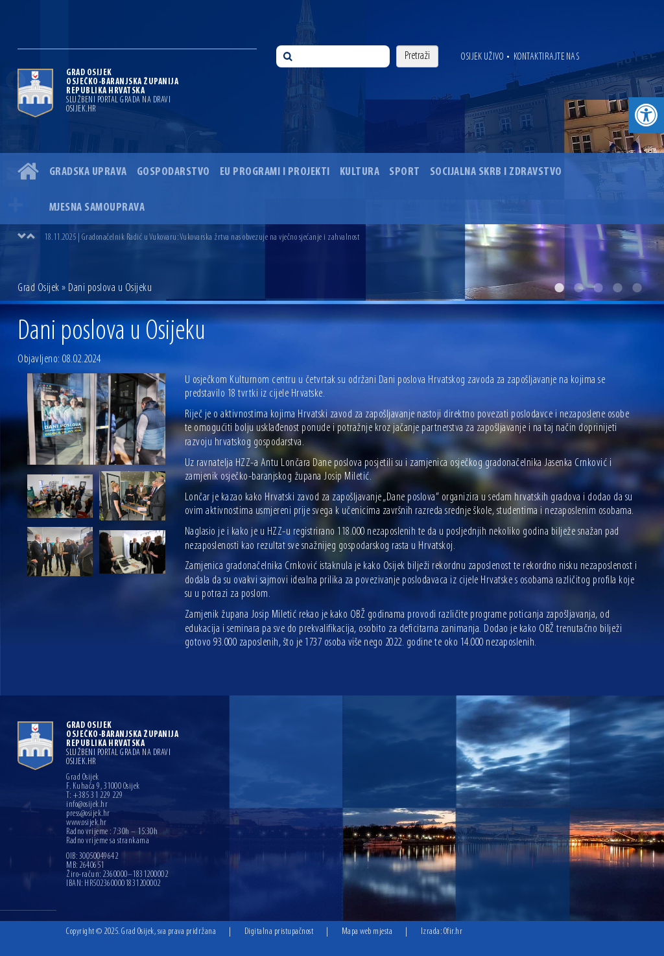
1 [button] (558, 287)
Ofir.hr (453, 932)
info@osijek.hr (87, 805)
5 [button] (636, 287)
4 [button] (617, 287)
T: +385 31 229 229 (94, 795)
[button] (646, 115)
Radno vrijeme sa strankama (107, 841)
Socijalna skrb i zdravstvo (496, 172)
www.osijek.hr (86, 823)
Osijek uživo (482, 57)
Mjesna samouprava (97, 208)
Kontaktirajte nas (547, 57)
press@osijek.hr (88, 814)
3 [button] (597, 287)
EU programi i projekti (275, 172)
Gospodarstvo (173, 172)
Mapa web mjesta (367, 932)
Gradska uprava (88, 172)
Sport (404, 172)
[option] (332, 150)
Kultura (360, 172)
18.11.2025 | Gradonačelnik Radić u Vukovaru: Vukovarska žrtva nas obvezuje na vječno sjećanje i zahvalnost (201, 237)
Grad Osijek (39, 288)
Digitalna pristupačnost (279, 932)
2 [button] (578, 287)
